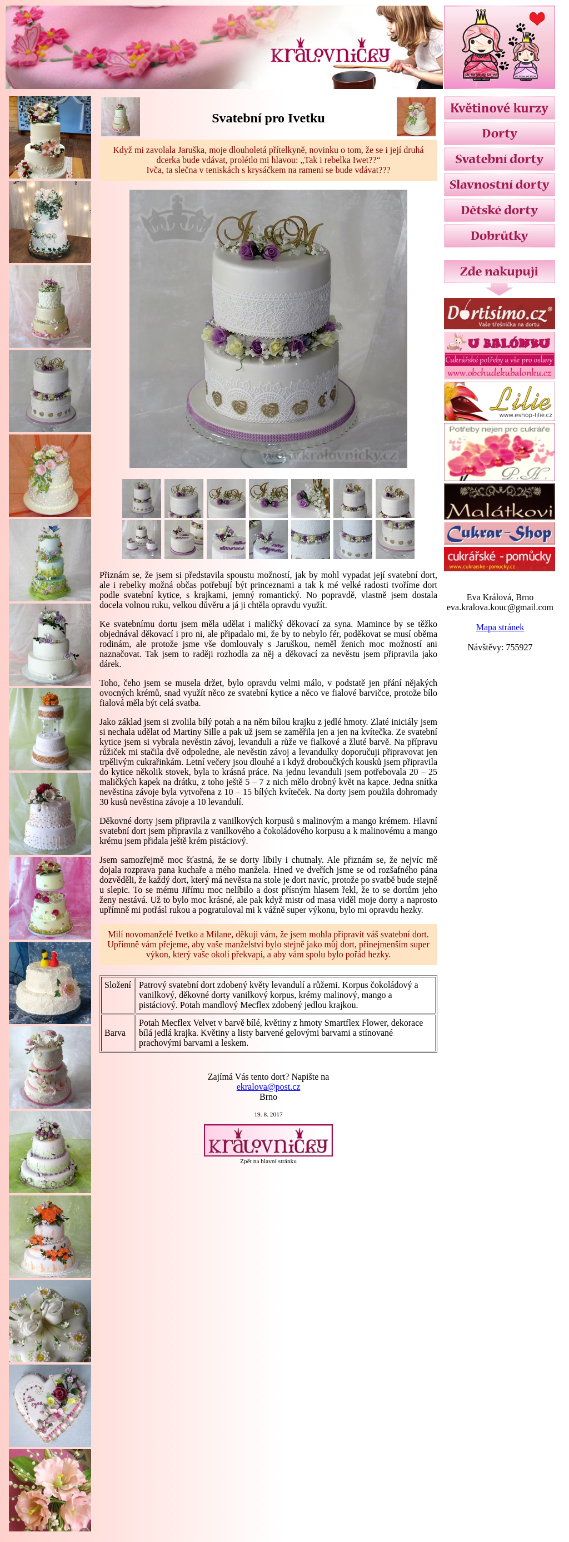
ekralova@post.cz (269, 1086)
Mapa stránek (500, 627)
